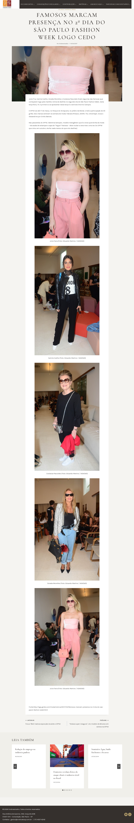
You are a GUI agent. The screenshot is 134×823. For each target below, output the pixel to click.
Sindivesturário (63, 43)
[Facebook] (126, 814)
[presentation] (67, 755)
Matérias (68, 9)
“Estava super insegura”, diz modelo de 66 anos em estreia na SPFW (89, 723)
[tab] (62, 790)
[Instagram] (129, 814)
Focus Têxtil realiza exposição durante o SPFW (45, 722)
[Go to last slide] (15, 766)
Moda (74, 9)
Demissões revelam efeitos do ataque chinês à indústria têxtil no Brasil (66, 775)
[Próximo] (118, 766)
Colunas (61, 9)
